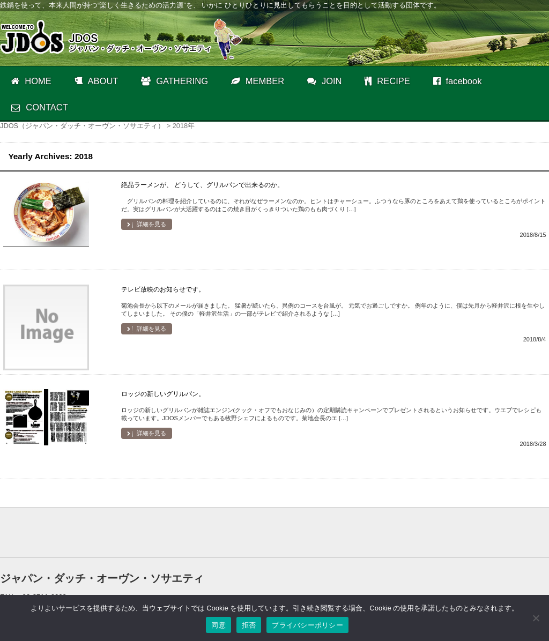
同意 (218, 625)
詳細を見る (150, 224)
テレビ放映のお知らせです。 (163, 289)
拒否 (249, 625)
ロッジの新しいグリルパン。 (163, 394)
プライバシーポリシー (307, 625)
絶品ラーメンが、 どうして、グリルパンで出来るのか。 (202, 185)
